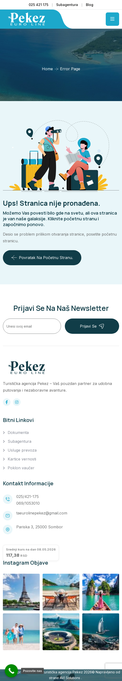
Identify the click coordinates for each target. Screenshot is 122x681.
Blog (89, 5)
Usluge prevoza (22, 450)
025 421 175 (38, 5)
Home (47, 68)
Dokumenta (18, 432)
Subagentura (67, 5)
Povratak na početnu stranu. (42, 257)
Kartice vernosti (22, 459)
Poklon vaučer (21, 467)
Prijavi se (92, 326)
